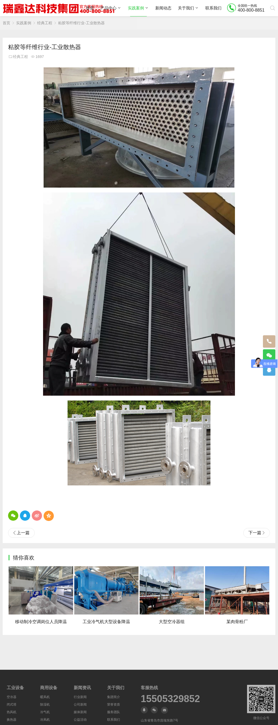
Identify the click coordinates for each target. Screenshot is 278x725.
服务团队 (113, 712)
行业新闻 (80, 697)
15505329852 (170, 698)
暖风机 (45, 697)
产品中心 (108, 8)
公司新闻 (80, 704)
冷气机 (45, 712)
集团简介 (113, 697)
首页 (90, 8)
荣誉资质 (113, 704)
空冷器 (11, 697)
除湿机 (45, 704)
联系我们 (213, 8)
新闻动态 (163, 8)
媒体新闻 (80, 712)
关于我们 (186, 8)
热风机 (11, 712)
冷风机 (45, 719)
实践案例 (136, 8)
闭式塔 (11, 704)
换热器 (11, 719)
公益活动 (80, 719)
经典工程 (44, 23)
